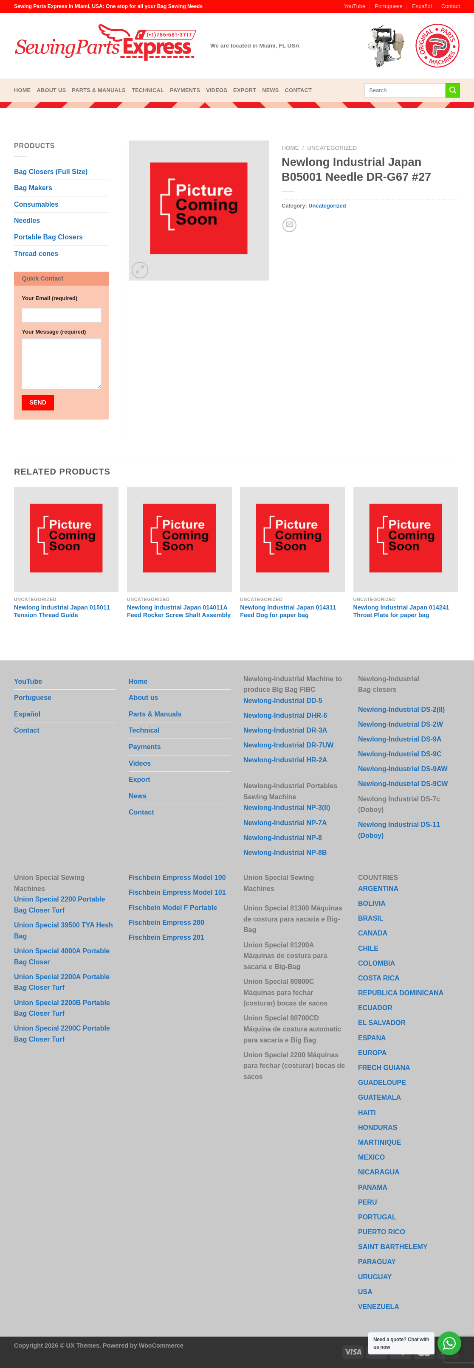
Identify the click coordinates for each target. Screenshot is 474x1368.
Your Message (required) (54, 332)
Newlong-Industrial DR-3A (285, 730)
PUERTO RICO (381, 1232)
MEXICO (371, 1157)
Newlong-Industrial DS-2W (400, 724)
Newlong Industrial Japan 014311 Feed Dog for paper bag (288, 611)
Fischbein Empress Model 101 (177, 892)
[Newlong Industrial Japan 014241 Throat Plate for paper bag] (405, 539)
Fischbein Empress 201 (166, 937)
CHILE (368, 948)
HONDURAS (377, 1127)
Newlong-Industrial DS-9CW (403, 783)
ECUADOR (375, 1007)
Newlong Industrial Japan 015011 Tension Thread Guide (62, 611)
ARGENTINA (378, 888)
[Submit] (453, 90)
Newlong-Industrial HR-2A (285, 760)
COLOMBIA (376, 963)
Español (422, 6)
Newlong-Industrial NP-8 (282, 837)
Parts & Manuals (99, 90)
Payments (185, 90)
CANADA (372, 933)
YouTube (354, 6)
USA (365, 1291)
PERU (367, 1202)
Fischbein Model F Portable (173, 907)
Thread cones (36, 253)
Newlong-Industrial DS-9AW (403, 768)
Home (22, 90)
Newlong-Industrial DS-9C (399, 754)
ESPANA (372, 1038)
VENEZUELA (378, 1306)
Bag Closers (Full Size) (50, 171)
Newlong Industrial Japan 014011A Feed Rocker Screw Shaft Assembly (179, 611)
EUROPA (372, 1052)
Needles (27, 220)
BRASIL (371, 918)
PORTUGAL (377, 1217)
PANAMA (372, 1187)
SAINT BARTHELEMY (393, 1246)
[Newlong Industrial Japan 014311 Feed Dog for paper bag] (292, 539)
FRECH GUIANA (384, 1067)
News (270, 90)
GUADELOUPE (382, 1082)
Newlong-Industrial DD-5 (282, 700)
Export (244, 90)
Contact (450, 6)
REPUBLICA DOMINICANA (400, 993)
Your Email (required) (49, 298)
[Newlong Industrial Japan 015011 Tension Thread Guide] (66, 539)
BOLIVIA (372, 903)
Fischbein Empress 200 (166, 922)
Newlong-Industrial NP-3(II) (286, 807)
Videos (216, 90)
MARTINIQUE (379, 1142)
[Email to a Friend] (289, 225)
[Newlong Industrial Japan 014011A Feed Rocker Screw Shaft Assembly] (179, 539)
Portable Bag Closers (48, 237)
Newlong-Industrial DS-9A (399, 739)
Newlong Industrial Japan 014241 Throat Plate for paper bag (401, 611)
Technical (148, 90)
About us (51, 90)
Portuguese (388, 6)
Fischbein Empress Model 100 (177, 877)
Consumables (36, 204)
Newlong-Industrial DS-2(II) (401, 709)
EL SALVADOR (382, 1022)
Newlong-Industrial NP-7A (285, 822)
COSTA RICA (379, 978)
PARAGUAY (377, 1261)
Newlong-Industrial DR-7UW (288, 745)
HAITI (367, 1112)
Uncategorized (332, 148)
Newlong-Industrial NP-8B (285, 852)
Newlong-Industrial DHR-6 (285, 715)
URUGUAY (375, 1277)
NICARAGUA (379, 1172)
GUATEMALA (379, 1097)
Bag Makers (33, 187)
